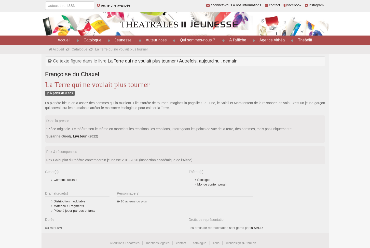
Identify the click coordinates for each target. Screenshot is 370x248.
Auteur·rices (156, 40)
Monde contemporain (212, 184)
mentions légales (157, 243)
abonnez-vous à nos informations (233, 5)
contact (272, 5)
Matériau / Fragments (69, 206)
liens (216, 243)
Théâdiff (305, 40)
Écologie (203, 180)
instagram (314, 5)
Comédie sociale (65, 180)
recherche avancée (113, 5)
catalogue (199, 243)
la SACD (256, 228)
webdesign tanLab (241, 243)
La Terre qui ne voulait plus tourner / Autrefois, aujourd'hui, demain (172, 61)
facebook (292, 5)
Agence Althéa (272, 40)
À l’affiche (237, 40)
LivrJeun (80, 136)
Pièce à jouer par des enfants (74, 210)
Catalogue (92, 40)
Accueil (64, 40)
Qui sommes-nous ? (197, 40)
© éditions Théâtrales (124, 243)
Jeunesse (123, 40)
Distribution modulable (69, 201)
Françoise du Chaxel (72, 74)
